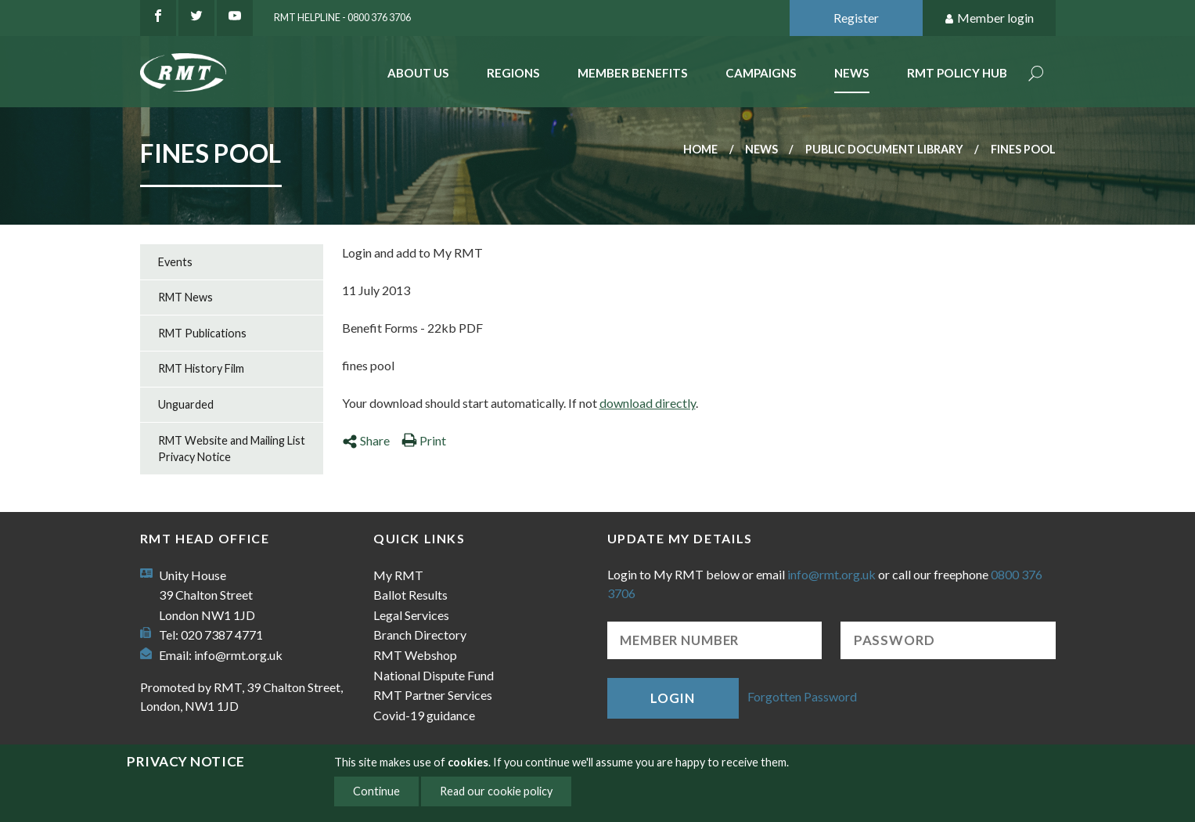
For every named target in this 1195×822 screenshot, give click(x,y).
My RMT (398, 575)
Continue (376, 791)
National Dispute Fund (433, 675)
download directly (647, 402)
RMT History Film (201, 368)
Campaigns (761, 73)
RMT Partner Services (432, 694)
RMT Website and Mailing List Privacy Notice (231, 449)
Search (1036, 75)
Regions (513, 73)
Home (700, 149)
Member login (989, 18)
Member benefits (633, 73)
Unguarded (186, 404)
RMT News (185, 297)
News (851, 73)
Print (423, 440)
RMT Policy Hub (957, 73)
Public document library (884, 149)
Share (366, 440)
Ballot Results (410, 594)
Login (672, 698)
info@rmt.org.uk (238, 654)
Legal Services (411, 614)
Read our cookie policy (496, 791)
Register (856, 17)
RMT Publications (202, 333)
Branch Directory (419, 634)
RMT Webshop (415, 654)
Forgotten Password (802, 696)
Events (175, 262)
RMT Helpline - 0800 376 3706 (342, 17)
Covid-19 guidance (424, 715)
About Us (418, 73)
